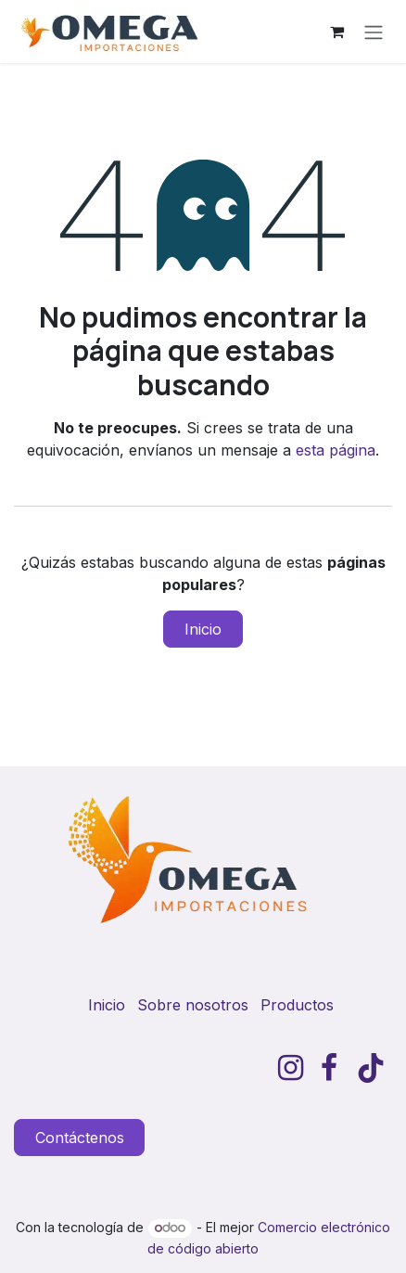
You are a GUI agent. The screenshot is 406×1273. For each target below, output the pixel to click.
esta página (335, 450)
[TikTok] (370, 1068)
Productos (297, 1005)
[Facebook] (329, 1068)
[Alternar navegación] (373, 31)
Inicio (203, 629)
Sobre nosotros (192, 1005)
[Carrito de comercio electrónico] (336, 31)
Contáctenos (79, 1137)
